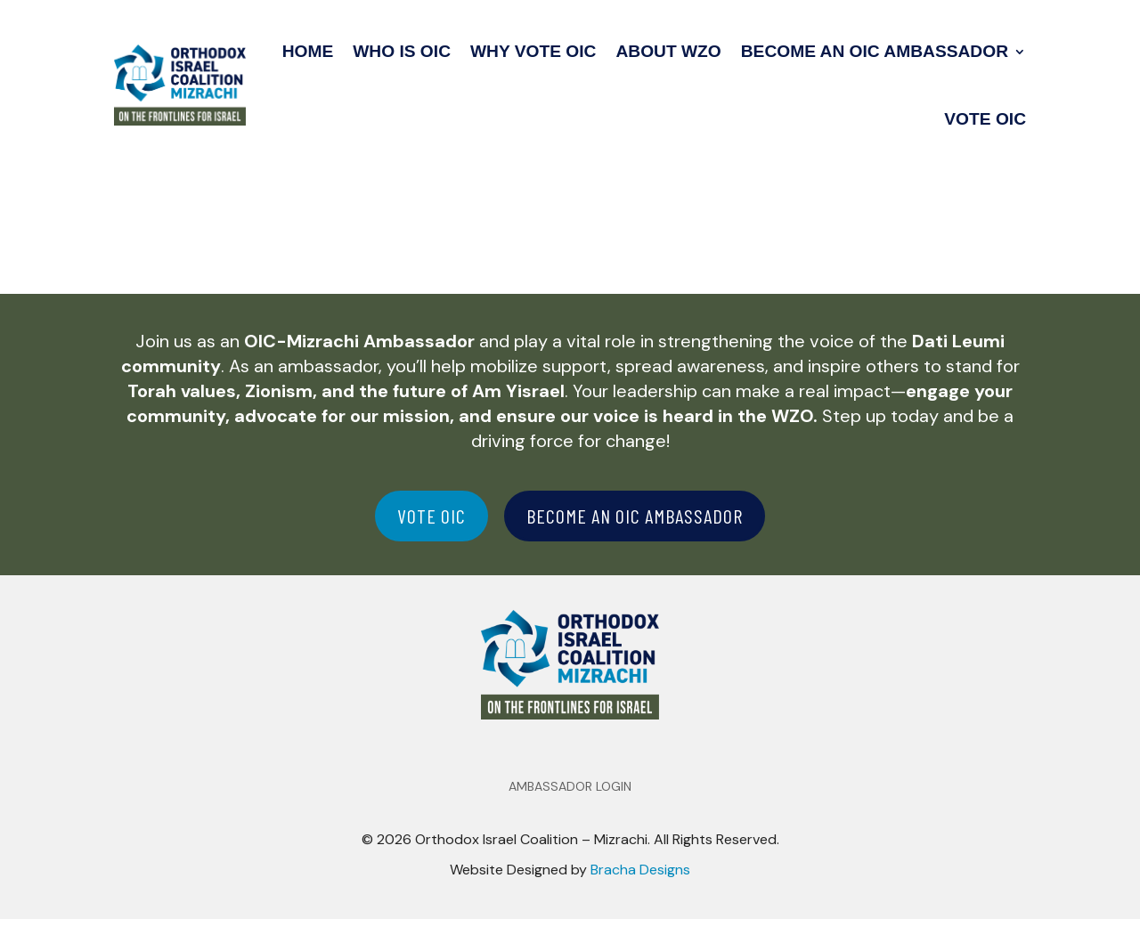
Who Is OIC (402, 51)
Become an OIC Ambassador (874, 51)
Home (308, 51)
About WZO (668, 51)
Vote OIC (985, 119)
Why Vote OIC (533, 51)
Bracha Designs (640, 885)
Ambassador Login (570, 803)
